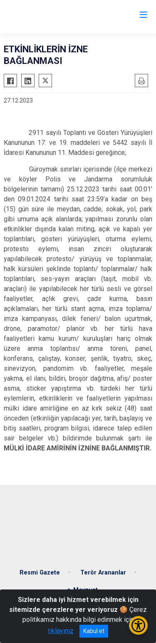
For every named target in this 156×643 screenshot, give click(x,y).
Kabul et (93, 631)
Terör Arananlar (103, 572)
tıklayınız (61, 631)
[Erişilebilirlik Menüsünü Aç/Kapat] (138, 625)
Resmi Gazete (40, 572)
